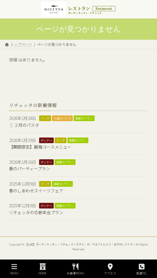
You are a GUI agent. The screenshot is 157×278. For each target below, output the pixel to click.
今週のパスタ (62, 118)
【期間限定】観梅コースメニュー (40, 147)
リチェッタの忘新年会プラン (36, 212)
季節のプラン (84, 118)
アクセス (110, 269)
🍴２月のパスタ (24, 125)
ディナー (46, 140)
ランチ (45, 118)
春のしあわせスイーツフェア (36, 191)
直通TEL (141, 269)
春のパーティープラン (29, 169)
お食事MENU (75, 269)
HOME (43, 269)
